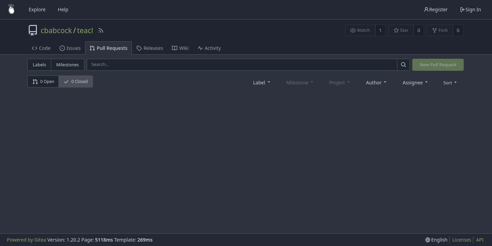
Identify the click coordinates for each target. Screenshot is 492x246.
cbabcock (56, 30)
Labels (39, 65)
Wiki (180, 48)
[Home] (11, 9)
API (479, 239)
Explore (37, 9)
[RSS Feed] (101, 30)
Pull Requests (108, 48)
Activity (209, 48)
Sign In (470, 9)
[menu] (450, 82)
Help (63, 9)
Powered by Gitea (26, 239)
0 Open (43, 81)
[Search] (403, 65)
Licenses (462, 239)
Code (41, 48)
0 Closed (76, 81)
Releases (149, 48)
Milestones (67, 65)
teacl (85, 30)
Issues (70, 48)
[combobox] (262, 82)
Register (436, 9)
